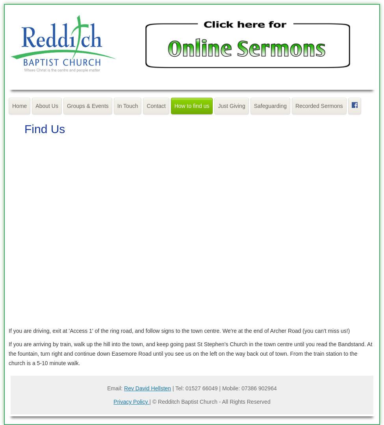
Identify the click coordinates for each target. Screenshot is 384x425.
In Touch (127, 106)
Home (19, 106)
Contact (156, 106)
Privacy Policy (131, 402)
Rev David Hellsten (147, 388)
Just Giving (231, 106)
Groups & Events (88, 106)
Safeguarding (270, 106)
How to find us (192, 106)
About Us (46, 106)
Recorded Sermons (319, 106)
